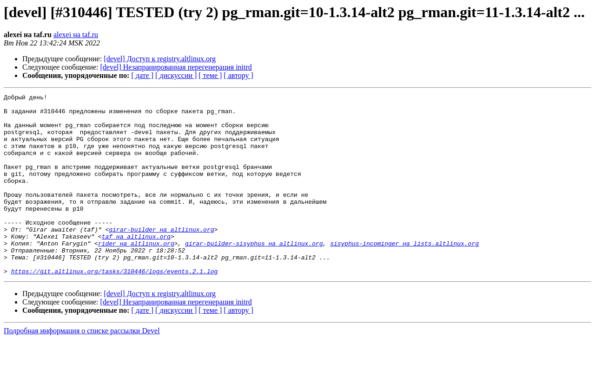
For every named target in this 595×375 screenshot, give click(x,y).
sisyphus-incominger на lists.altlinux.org (404, 274)
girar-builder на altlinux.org (161, 257)
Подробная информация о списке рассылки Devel (82, 367)
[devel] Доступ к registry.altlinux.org (160, 59)
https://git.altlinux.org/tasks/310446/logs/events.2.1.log (114, 307)
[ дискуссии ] (176, 75)
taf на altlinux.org (136, 265)
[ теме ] (210, 75)
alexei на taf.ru (75, 35)
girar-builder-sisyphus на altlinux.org (254, 274)
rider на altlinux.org (136, 274)
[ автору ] (238, 75)
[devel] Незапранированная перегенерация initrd (176, 67)
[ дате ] (142, 75)
